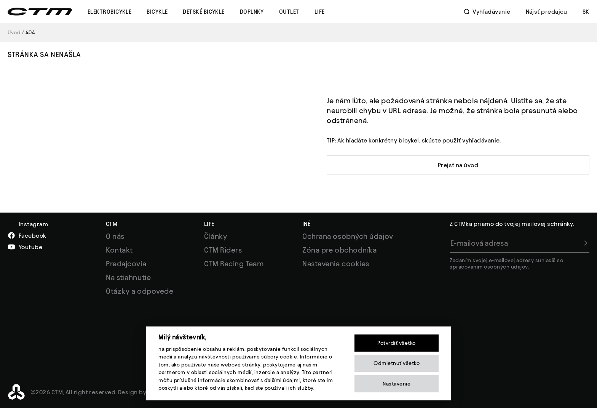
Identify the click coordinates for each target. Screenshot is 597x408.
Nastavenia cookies (335, 263)
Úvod (14, 32)
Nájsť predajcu (546, 11)
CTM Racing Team (233, 263)
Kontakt (119, 250)
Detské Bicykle (203, 11)
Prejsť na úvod (458, 165)
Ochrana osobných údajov (347, 236)
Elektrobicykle (109, 11)
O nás (115, 236)
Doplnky (252, 11)
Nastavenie (396, 384)
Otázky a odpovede (139, 291)
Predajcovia (126, 263)
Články (215, 236)
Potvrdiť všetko (396, 343)
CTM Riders (223, 250)
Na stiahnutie (128, 277)
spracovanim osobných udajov (489, 267)
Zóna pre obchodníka (339, 250)
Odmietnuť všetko (397, 363)
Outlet (289, 11)
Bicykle (157, 11)
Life (319, 11)
